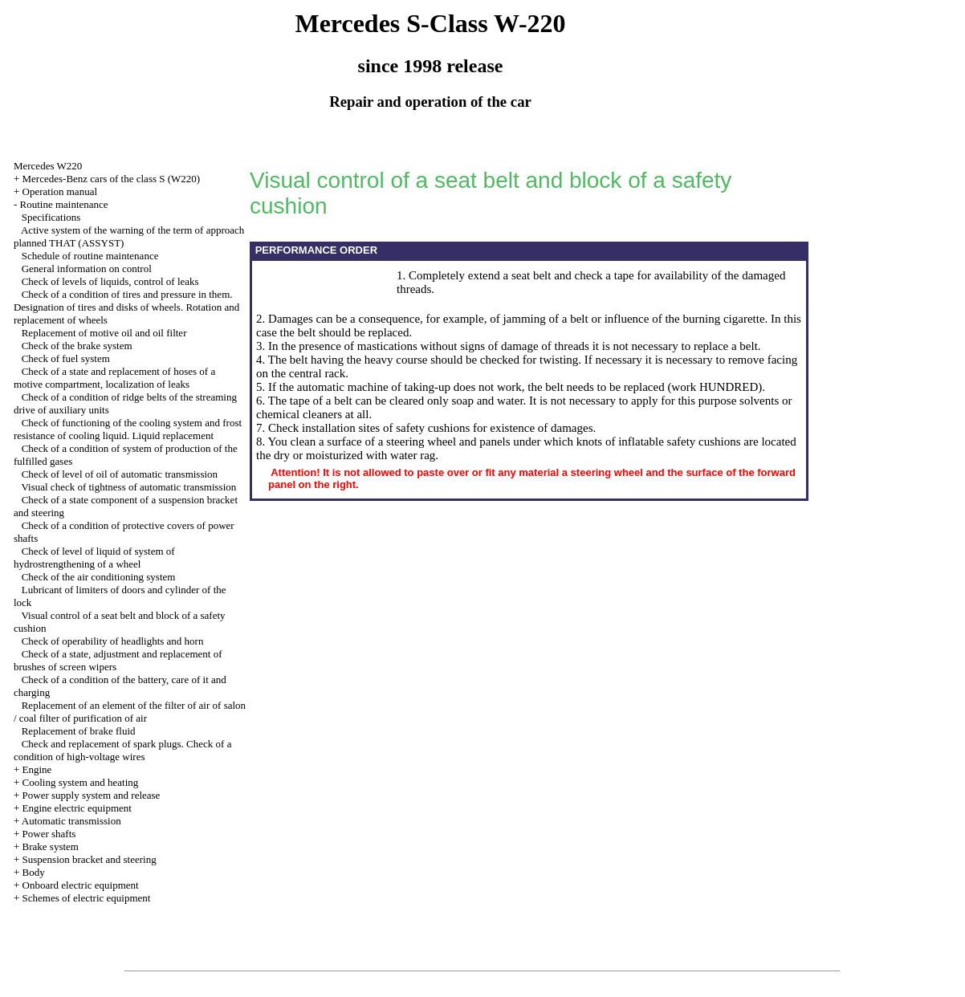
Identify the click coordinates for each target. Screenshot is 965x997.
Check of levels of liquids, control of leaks (110, 281)
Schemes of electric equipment (86, 898)
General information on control (87, 268)
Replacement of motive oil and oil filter (104, 333)
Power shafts (49, 834)
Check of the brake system (77, 346)
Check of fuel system (66, 358)
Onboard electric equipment (80, 885)
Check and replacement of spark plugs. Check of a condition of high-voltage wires (122, 750)
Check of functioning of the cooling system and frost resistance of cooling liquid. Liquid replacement (128, 429)
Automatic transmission (71, 821)
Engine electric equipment (77, 808)
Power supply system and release (91, 795)
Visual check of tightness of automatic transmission (128, 487)
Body (33, 872)
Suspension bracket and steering (89, 859)
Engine (37, 769)
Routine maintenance (64, 204)
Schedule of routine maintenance (90, 256)
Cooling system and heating (80, 782)
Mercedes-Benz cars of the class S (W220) (111, 179)
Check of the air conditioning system (99, 577)
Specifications (51, 217)
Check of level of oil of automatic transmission (120, 474)
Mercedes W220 (48, 166)
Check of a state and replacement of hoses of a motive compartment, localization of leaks (114, 377)
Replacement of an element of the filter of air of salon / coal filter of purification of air (130, 711)
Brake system (50, 846)
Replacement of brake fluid (79, 731)
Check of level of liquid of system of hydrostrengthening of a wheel (94, 557)
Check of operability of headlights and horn (113, 641)
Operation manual (60, 191)
